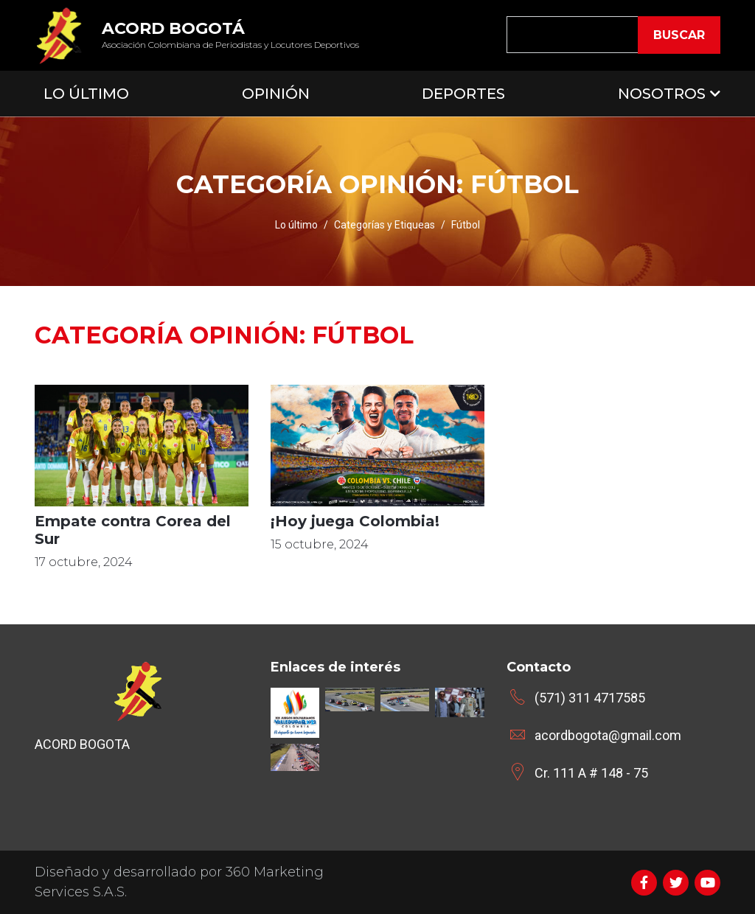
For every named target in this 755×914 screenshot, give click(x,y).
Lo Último (86, 93)
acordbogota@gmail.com (608, 735)
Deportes (463, 93)
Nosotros (662, 93)
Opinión (276, 93)
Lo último (296, 225)
